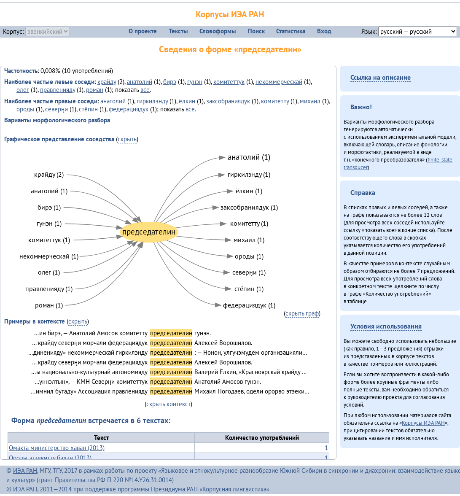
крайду (106, 82)
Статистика (290, 31)
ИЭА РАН (25, 470)
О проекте (143, 31)
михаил (310, 101)
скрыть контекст (168, 404)
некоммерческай (279, 82)
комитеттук (229, 82)
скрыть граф (302, 313)
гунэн (194, 82)
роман (94, 90)
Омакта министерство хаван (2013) (57, 448)
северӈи (56, 109)
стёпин (88, 109)
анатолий (139, 82)
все (145, 90)
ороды (25, 109)
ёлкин (187, 101)
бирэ (169, 82)
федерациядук (128, 109)
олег (22, 90)
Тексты (178, 31)
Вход (324, 31)
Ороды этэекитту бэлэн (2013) (50, 458)
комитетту (275, 101)
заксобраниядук (228, 101)
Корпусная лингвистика (234, 489)
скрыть (127, 139)
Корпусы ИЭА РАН (230, 14)
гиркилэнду (152, 101)
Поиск (256, 31)
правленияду (57, 90)
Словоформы (217, 31)
